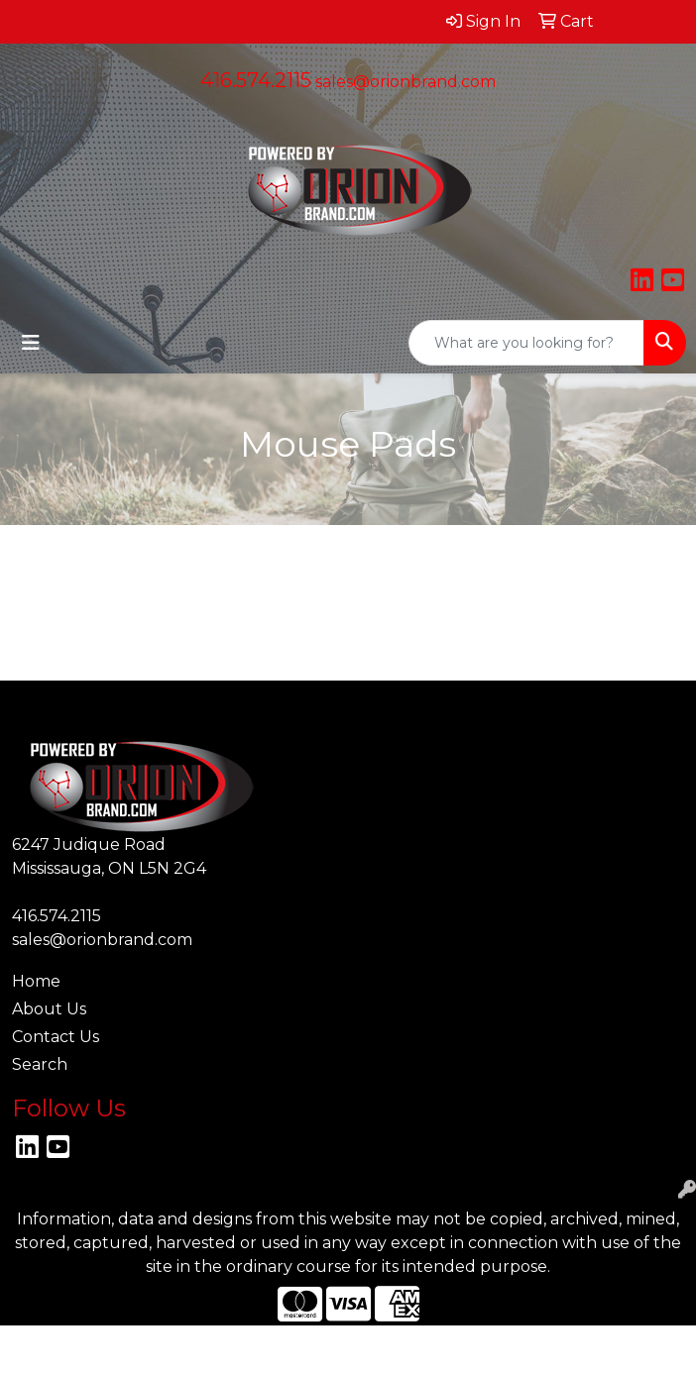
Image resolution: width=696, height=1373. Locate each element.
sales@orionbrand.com (405, 81)
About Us (49, 1009)
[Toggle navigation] (31, 343)
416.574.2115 (255, 80)
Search (39, 1064)
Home (36, 981)
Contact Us (55, 1036)
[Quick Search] (526, 343)
